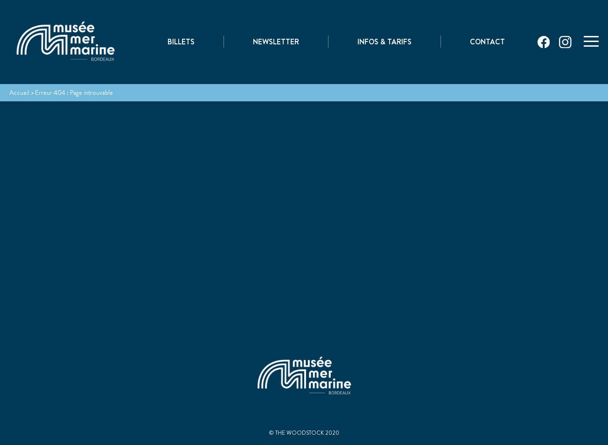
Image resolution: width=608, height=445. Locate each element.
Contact (487, 42)
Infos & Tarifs (384, 42)
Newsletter (276, 42)
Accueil (19, 92)
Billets (181, 42)
